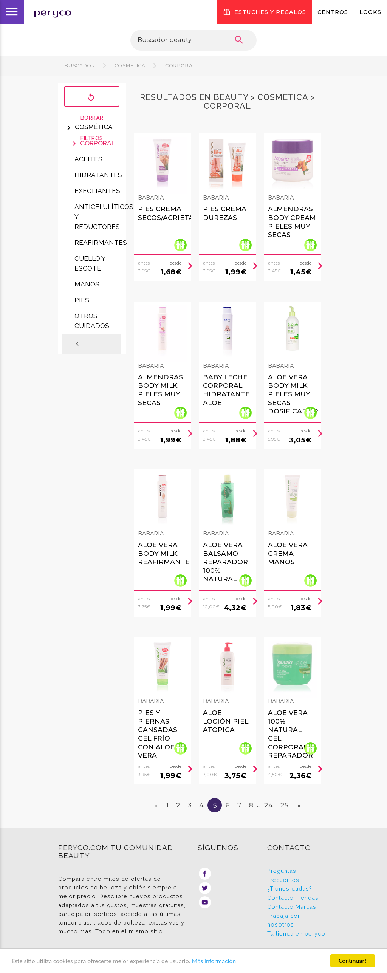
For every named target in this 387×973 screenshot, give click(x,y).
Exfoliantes (97, 191)
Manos (86, 284)
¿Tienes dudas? (289, 888)
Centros (332, 12)
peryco (52, 12)
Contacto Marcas (291, 906)
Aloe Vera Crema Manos (288, 553)
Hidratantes (98, 175)
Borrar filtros (92, 97)
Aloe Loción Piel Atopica (225, 720)
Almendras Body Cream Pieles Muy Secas (292, 221)
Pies (81, 300)
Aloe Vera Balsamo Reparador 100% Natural (225, 562)
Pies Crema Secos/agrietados (173, 213)
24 (268, 805)
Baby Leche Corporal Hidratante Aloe (226, 390)
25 (284, 805)
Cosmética (130, 65)
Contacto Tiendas (293, 897)
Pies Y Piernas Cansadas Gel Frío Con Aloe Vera (157, 733)
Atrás (87, 344)
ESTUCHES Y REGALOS (264, 12)
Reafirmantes (100, 242)
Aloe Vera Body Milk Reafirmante (164, 553)
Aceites (88, 159)
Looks (370, 12)
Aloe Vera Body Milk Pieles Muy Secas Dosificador (293, 394)
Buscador (80, 65)
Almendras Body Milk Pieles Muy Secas (160, 390)
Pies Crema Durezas (224, 213)
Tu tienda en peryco (296, 933)
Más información (214, 961)
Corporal (180, 65)
